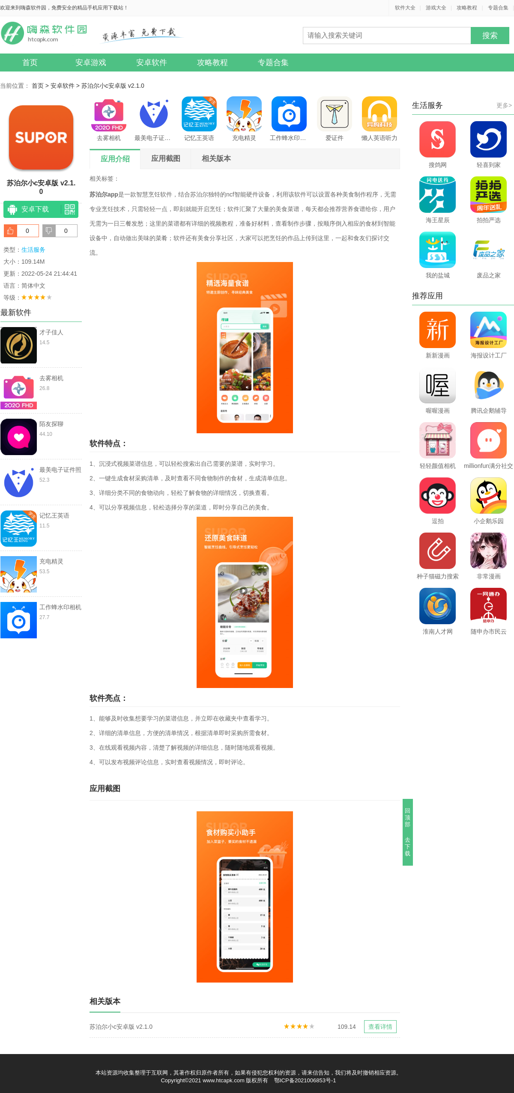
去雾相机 (108, 118)
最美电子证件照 (153, 118)
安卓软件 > (66, 85)
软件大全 (405, 8)
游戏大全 (436, 8)
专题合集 (498, 8)
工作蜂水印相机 (289, 118)
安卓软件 (151, 62)
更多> (504, 105)
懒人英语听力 (379, 118)
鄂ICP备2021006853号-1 (305, 1080)
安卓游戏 (90, 62)
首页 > (41, 85)
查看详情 (380, 1026)
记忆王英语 (199, 118)
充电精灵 (244, 118)
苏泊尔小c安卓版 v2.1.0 (112, 85)
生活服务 (33, 249)
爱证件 (334, 118)
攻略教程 (467, 8)
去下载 (408, 847)
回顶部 (408, 817)
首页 (30, 62)
